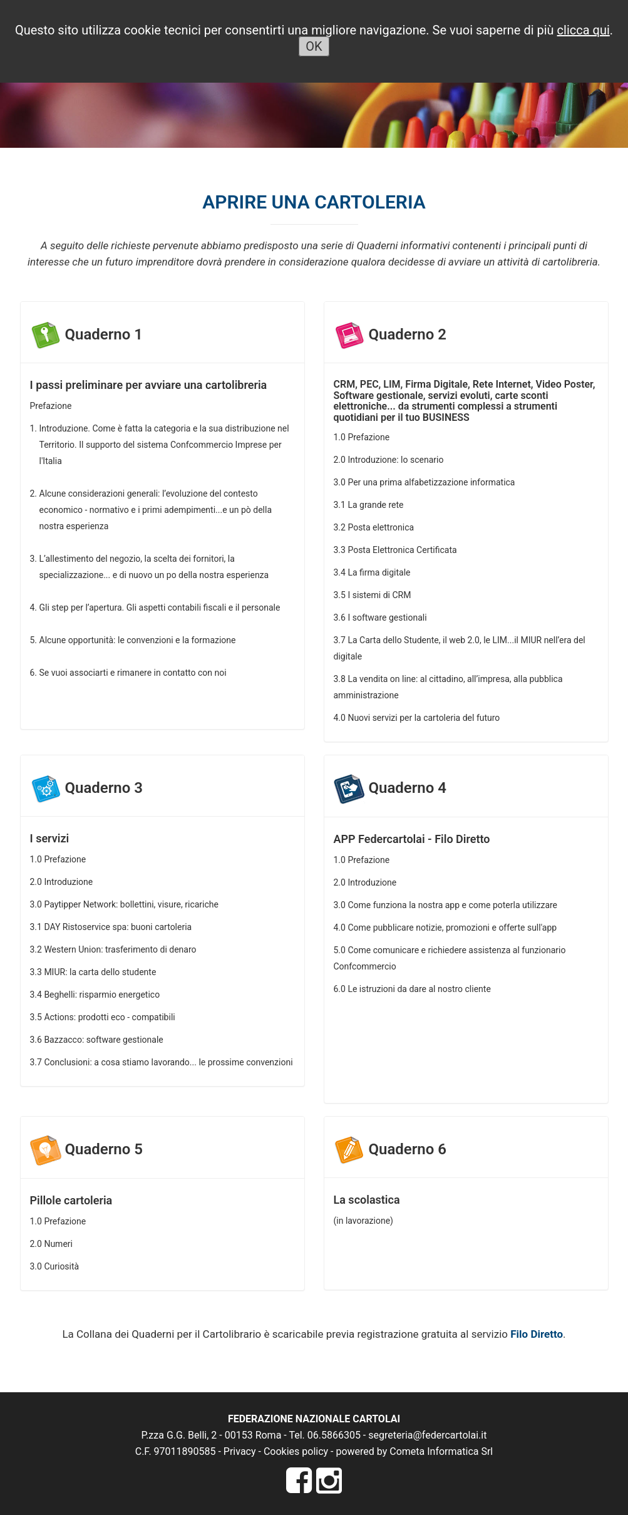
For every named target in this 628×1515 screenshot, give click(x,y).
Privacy (240, 1451)
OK (314, 46)
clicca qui (583, 30)
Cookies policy (296, 1451)
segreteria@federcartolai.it (427, 1435)
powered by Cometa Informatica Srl (414, 1451)
